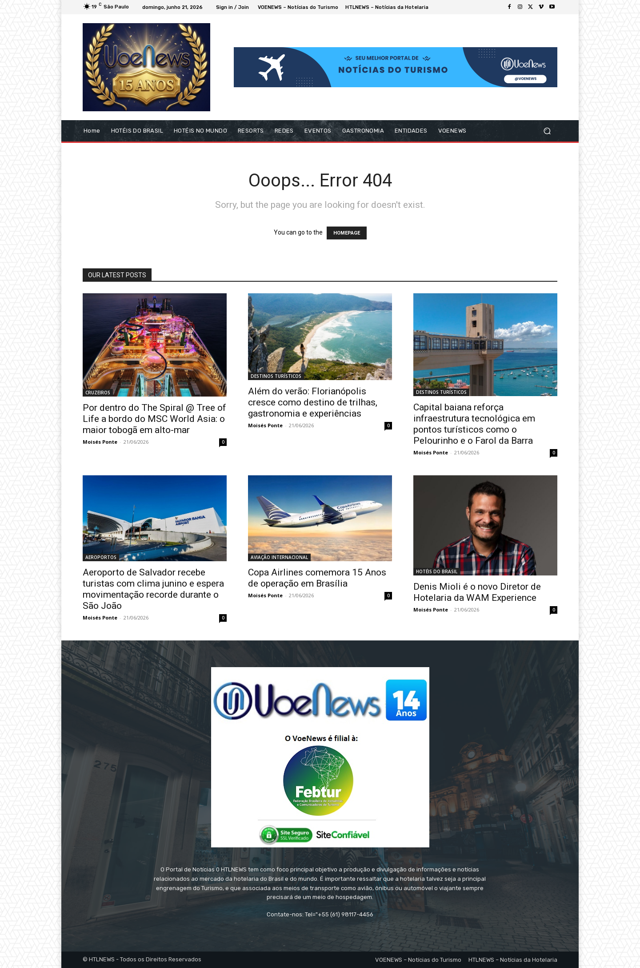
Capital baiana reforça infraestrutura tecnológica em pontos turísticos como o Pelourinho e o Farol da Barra (474, 424)
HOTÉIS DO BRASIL (436, 571)
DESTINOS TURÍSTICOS (276, 376)
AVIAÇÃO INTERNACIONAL (279, 557)
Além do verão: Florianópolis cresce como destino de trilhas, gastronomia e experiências (312, 402)
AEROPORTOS (100, 557)
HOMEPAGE (346, 233)
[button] (546, 131)
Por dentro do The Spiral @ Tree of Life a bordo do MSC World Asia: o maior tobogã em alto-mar (154, 418)
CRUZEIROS (97, 392)
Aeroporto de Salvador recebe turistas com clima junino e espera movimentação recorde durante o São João (153, 589)
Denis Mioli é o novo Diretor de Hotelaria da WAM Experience (477, 592)
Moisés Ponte (100, 441)
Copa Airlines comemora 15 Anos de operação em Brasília (317, 578)
